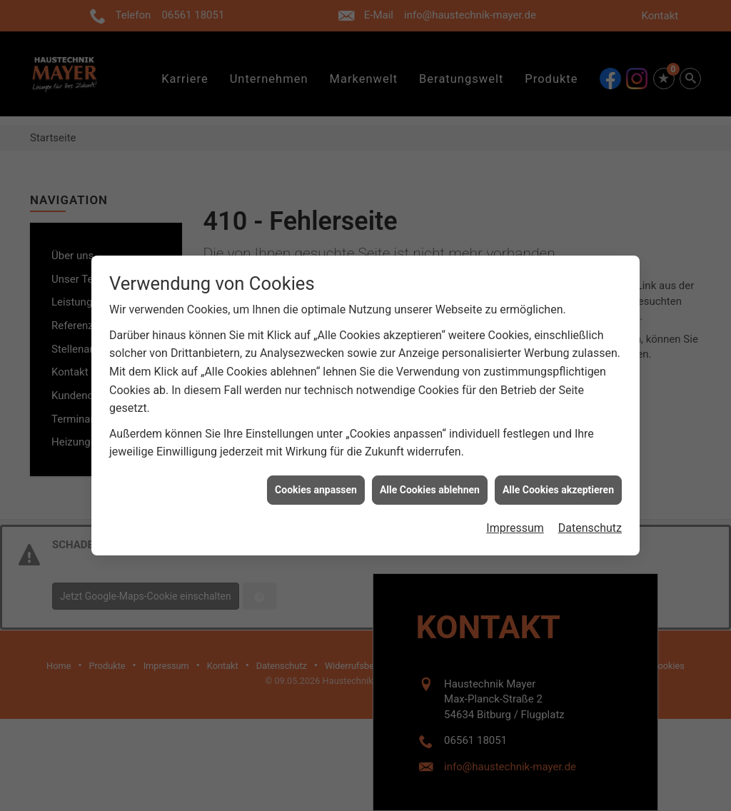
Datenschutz (590, 522)
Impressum (515, 522)
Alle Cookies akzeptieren (558, 484)
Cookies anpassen (316, 484)
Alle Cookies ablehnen (430, 484)
